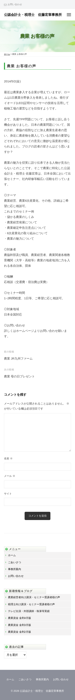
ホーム (12, 555)
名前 (8, 458)
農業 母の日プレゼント (19, 376)
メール (9, 475)
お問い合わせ (15, 4)
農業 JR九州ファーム (18, 358)
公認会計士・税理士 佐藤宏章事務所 (33, 15)
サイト (8, 493)
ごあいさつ (14, 562)
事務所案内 (14, 569)
